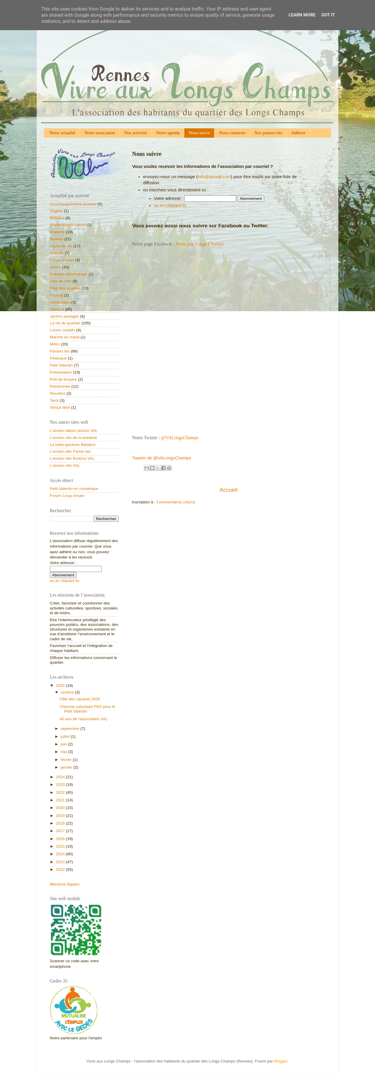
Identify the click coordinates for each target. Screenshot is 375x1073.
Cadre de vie (61, 246)
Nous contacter (232, 132)
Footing (56, 295)
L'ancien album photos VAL (74, 430)
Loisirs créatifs (62, 330)
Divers (55, 267)
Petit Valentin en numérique (74, 488)
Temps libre (60, 407)
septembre (71, 728)
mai (64, 752)
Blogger (280, 1061)
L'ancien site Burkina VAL (72, 458)
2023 (61, 784)
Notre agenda (168, 132)
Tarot (54, 400)
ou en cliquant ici (170, 205)
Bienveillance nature (68, 225)
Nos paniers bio (268, 132)
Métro (55, 344)
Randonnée (60, 386)
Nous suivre (199, 132)
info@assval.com (214, 176)
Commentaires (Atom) (175, 502)
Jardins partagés (64, 316)
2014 (61, 854)
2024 (61, 777)
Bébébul (57, 218)
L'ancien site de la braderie (73, 437)
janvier (67, 767)
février (67, 759)
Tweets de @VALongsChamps (161, 458)
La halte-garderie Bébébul (72, 444)
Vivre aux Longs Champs (200, 243)
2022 (61, 792)
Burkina (56, 239)
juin (64, 744)
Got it (328, 15)
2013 (61, 862)
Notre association (99, 132)
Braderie (57, 232)
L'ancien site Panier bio (70, 451)
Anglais (56, 211)
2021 (61, 800)
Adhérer (298, 132)
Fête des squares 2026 (80, 699)
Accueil (229, 490)
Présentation (61, 372)
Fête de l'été (60, 281)
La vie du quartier (65, 323)
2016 (61, 839)
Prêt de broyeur (63, 379)
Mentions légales (64, 884)
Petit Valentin (61, 365)
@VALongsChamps (180, 437)
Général (57, 309)
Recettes (57, 393)
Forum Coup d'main (67, 495)
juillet (66, 736)
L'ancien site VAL (65, 465)
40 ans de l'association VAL (84, 719)
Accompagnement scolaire (73, 204)
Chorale (57, 253)
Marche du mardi (64, 337)
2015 (61, 846)
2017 (61, 831)
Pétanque (58, 358)
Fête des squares (65, 288)
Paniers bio (60, 351)
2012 (61, 869)
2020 (61, 807)
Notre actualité (63, 132)
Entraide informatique (68, 274)
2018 (61, 823)
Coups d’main (62, 260)
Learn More (302, 15)
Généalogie (60, 302)
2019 (61, 815)
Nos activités (135, 132)
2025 (61, 685)
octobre (68, 692)
